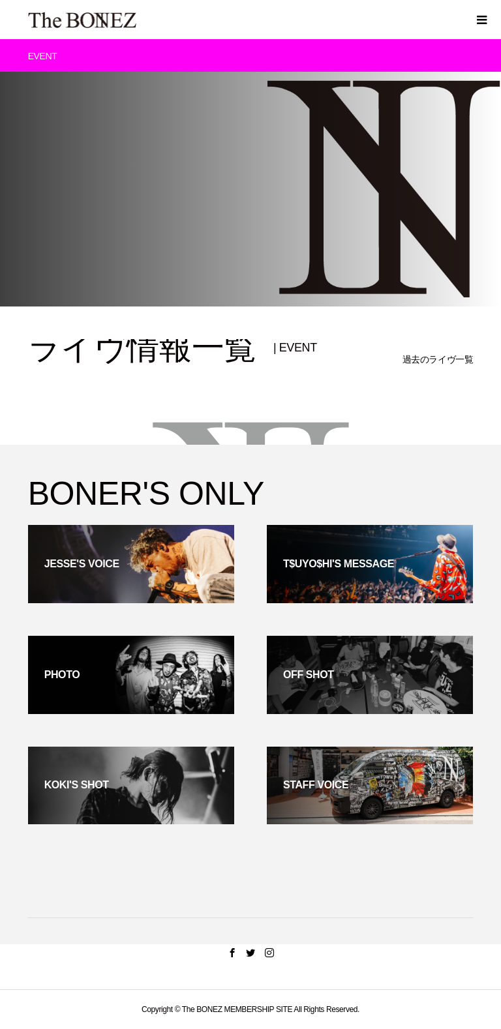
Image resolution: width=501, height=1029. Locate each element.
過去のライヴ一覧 (438, 359)
